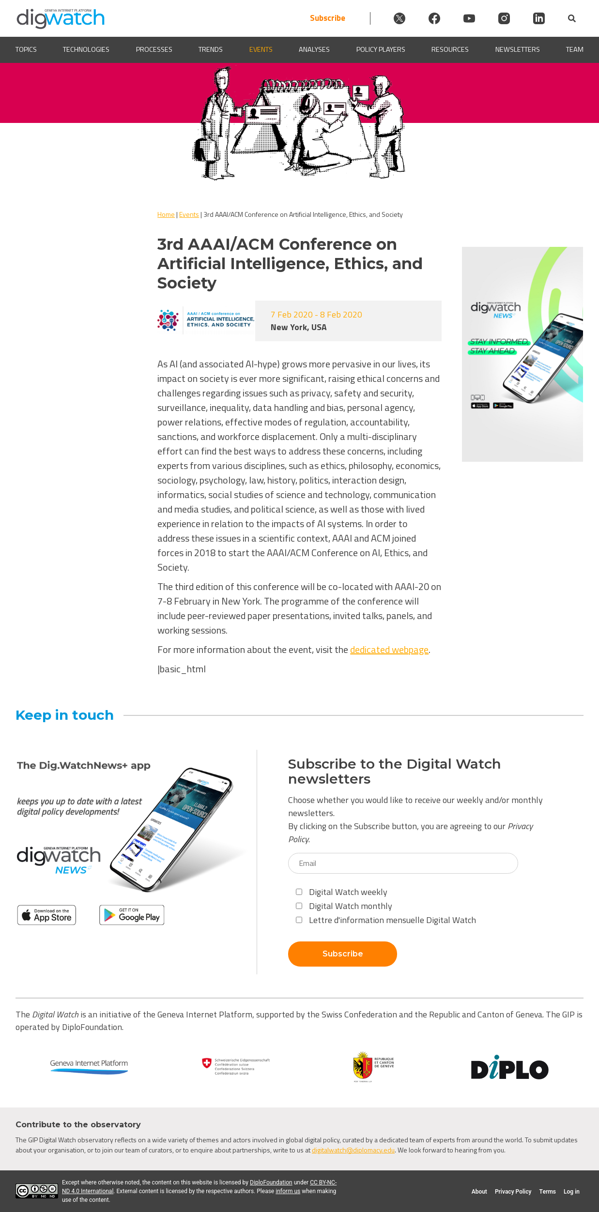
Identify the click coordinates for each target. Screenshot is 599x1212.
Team (575, 50)
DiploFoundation (271, 1182)
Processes (154, 50)
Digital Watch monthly (344, 905)
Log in (572, 1191)
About (479, 1191)
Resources (450, 50)
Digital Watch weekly (341, 891)
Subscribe (327, 18)
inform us (288, 1191)
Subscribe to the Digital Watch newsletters (394, 772)
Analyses (314, 50)
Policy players (380, 50)
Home (166, 214)
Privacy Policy (513, 1191)
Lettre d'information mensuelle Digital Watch (386, 919)
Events (261, 50)
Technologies (86, 50)
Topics (26, 50)
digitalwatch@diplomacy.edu (353, 1150)
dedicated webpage (389, 649)
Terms (547, 1191)
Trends (211, 50)
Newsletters (517, 50)
